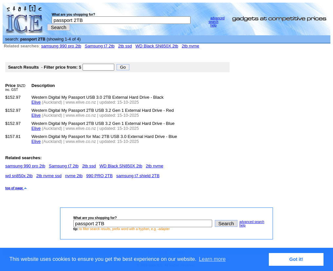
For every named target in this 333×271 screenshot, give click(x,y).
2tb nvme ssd (49, 175)
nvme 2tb (74, 175)
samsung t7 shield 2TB (137, 175)
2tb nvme (190, 45)
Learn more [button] (212, 259)
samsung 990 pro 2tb (61, 45)
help (213, 25)
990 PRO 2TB (99, 175)
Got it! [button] (296, 259)
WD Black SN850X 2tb (156, 45)
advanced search (217, 20)
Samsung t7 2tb (100, 45)
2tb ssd (125, 45)
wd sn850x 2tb (19, 175)
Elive (36, 102)
